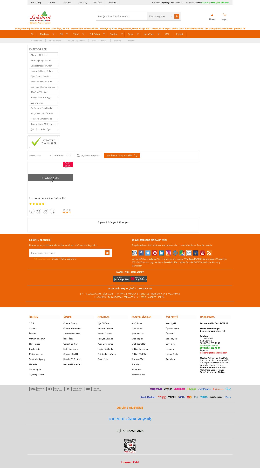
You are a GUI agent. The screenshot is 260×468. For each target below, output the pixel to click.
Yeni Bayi (67, 2)
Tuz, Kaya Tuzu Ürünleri (42, 113)
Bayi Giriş (82, 2)
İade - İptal (68, 336)
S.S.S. (31, 321)
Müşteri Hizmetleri (72, 362)
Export (179, 33)
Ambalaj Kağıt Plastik (41, 60)
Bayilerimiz (34, 346)
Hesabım (170, 346)
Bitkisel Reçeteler (140, 346)
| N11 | (84, 291)
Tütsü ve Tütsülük (39, 92)
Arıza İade (170, 357)
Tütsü (76, 33)
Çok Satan (95, 33)
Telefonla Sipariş (37, 357)
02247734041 (195, 2)
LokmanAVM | (95, 291)
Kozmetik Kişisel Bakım (42, 70)
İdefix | (162, 295)
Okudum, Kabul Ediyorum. (52, 257)
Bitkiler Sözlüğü (139, 352)
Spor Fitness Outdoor (41, 76)
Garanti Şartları (70, 341)
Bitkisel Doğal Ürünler (41, 65)
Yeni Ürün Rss (138, 372)
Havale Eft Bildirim (72, 357)
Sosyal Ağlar (35, 367)
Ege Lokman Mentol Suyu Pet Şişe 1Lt (47, 196)
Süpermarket (37, 102)
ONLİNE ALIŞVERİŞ (130, 405)
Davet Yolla (103, 357)
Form (130, 33)
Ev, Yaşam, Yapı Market (42, 107)
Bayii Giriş (170, 341)
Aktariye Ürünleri (39, 55)
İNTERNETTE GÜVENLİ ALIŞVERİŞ (130, 417)
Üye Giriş (112, 2)
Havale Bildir (172, 352)
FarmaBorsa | (116, 295)
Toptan (114, 33)
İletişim (131, 40)
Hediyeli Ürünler (105, 336)
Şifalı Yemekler (139, 341)
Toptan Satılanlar (106, 346)
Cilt (61, 33)
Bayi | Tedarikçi (99, 40)
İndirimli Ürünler (105, 326)
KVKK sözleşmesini (42, 257)
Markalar (44, 33)
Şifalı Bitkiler (137, 331)
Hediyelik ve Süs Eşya (41, 97)
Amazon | (133, 291)
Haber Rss (136, 367)
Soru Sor (52, 2)
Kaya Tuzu (149, 33)
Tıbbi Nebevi (137, 326)
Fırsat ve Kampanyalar (41, 118)
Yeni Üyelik (171, 321)
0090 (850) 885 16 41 (210, 341)
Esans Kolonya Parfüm (41, 81)
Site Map (136, 362)
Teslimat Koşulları (71, 331)
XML (167, 33)
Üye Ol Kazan (104, 321)
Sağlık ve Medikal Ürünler (43, 86)
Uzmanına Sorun (37, 336)
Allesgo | (142, 295)
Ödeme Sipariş (70, 321)
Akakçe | (153, 295)
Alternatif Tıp (138, 357)
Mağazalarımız (36, 352)
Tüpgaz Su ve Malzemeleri (43, 123)
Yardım (117, 40)
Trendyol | (145, 291)
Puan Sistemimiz (105, 341)
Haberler (33, 362)
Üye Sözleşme (172, 326)
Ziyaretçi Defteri (37, 372)
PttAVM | (122, 291)
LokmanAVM (130, 460)
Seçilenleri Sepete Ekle (122, 155)
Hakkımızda (36, 40)
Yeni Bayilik (171, 336)
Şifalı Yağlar (137, 336)
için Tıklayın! (212, 328)
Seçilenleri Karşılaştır (90, 155)
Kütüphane (137, 321)
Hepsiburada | (159, 291)
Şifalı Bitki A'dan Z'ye (41, 129)
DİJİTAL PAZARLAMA (130, 429)
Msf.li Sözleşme (70, 346)
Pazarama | (174, 291)
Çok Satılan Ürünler (107, 352)
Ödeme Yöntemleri (72, 326)
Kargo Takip (36, 2)
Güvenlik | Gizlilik (76, 40)
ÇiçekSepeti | (110, 291)
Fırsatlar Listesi (105, 331)
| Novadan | (101, 295)
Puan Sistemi (55, 40)
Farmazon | (130, 295)
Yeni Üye (97, 2)
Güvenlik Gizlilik (70, 352)
